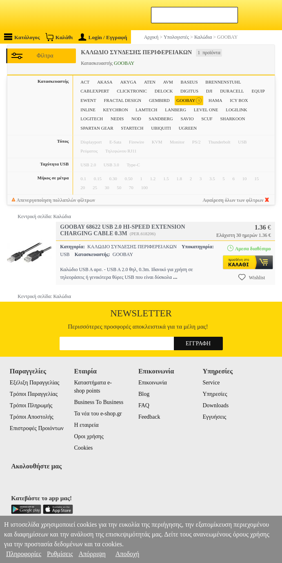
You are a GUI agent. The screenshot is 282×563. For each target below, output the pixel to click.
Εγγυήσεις (214, 417)
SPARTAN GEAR (96, 128)
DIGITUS (189, 90)
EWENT (88, 100)
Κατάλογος (22, 37)
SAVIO (186, 118)
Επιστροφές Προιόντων (37, 428)
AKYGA (128, 81)
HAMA (215, 100)
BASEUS (189, 81)
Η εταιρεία (86, 425)
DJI (209, 90)
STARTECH (132, 128)
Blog (143, 394)
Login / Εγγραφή (102, 37)
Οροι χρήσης (88, 436)
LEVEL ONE (206, 109)
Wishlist (251, 277)
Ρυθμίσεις (60, 553)
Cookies (83, 448)
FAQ (143, 405)
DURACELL (232, 90)
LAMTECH (146, 109)
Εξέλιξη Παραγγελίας (34, 383)
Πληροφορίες (23, 553)
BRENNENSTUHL (223, 81)
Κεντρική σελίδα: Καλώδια (44, 216)
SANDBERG (161, 118)
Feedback (149, 417)
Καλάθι (59, 37)
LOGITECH (91, 118)
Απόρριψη (91, 553)
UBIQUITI (161, 128)
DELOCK (164, 90)
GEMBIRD (159, 100)
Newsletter (141, 313)
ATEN (149, 81)
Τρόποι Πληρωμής (31, 405)
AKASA (105, 81)
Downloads (215, 405)
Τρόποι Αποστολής (31, 417)
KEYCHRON (115, 109)
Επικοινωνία (152, 383)
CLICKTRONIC (132, 90)
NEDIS (117, 118)
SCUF (207, 118)
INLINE (87, 109)
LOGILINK (236, 109)
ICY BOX (239, 100)
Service (211, 383)
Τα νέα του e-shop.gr (98, 414)
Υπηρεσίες (214, 394)
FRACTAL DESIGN (122, 100)
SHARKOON (232, 118)
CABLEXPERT (94, 90)
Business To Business (98, 402)
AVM (168, 81)
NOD (136, 118)
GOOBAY (189, 100)
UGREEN (188, 128)
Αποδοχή (127, 553)
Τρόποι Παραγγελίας (34, 394)
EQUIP (257, 90)
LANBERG (175, 109)
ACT (84, 81)
